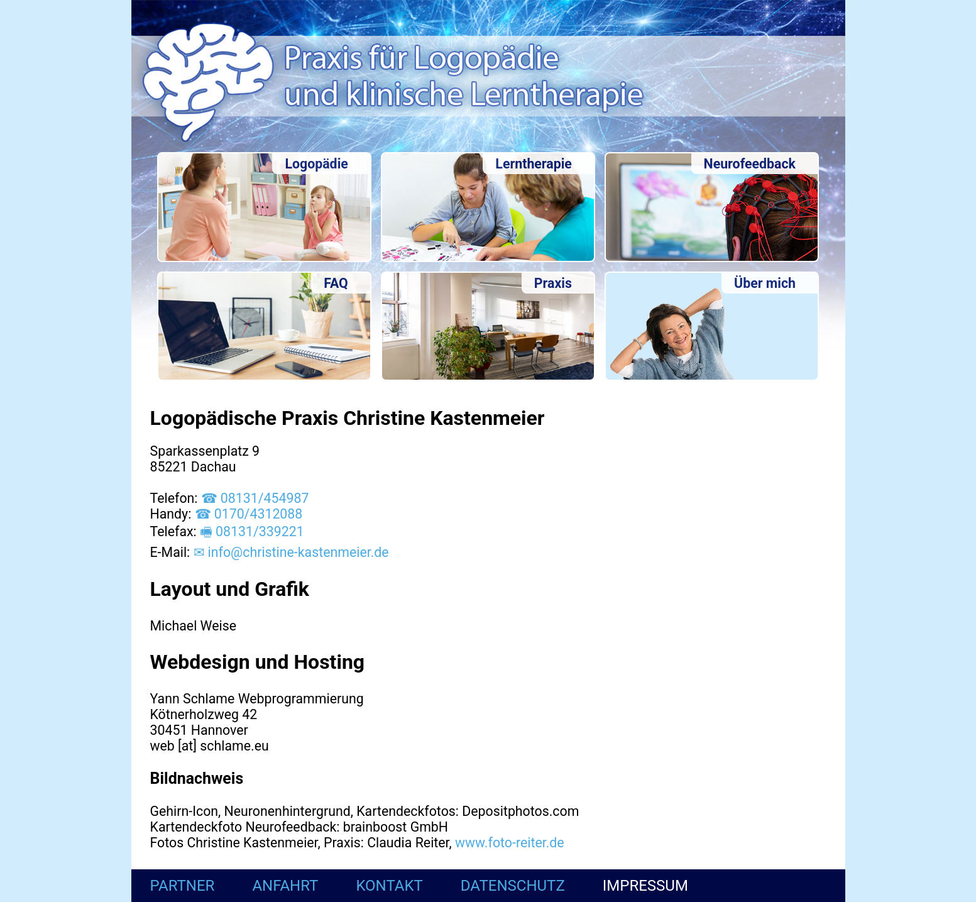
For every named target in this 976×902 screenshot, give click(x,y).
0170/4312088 (258, 514)
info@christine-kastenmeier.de (298, 552)
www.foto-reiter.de (509, 842)
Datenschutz (513, 885)
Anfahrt (285, 885)
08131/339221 (260, 531)
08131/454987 (265, 498)
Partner (182, 885)
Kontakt (389, 885)
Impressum (645, 885)
